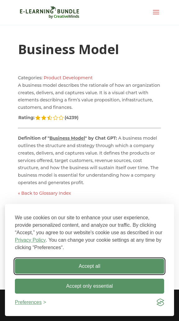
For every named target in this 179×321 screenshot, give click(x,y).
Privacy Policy (30, 240)
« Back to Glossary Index (44, 193)
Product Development (68, 78)
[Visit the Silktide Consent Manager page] (160, 302)
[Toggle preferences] (30, 302)
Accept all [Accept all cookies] (89, 266)
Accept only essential (89, 286)
